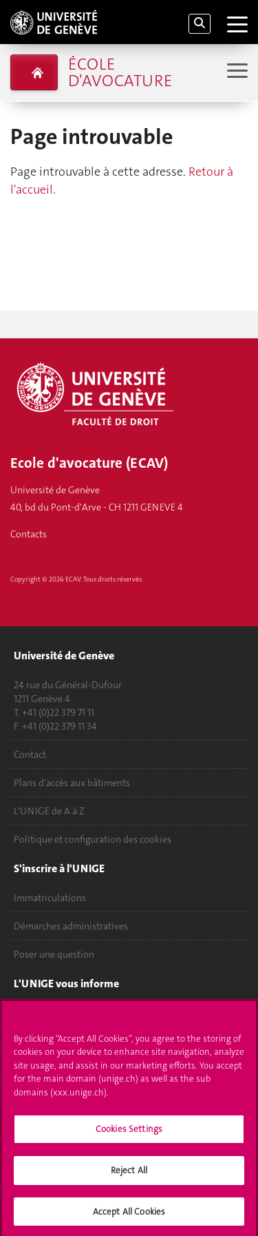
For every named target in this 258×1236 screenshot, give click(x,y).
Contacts (28, 534)
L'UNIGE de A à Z (49, 811)
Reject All (129, 1176)
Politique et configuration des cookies (92, 839)
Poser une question (54, 954)
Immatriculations (50, 898)
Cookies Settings (129, 1135)
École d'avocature (120, 72)
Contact (30, 754)
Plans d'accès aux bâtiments (72, 782)
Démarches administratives (71, 926)
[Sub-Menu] (236, 72)
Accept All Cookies (129, 1217)
